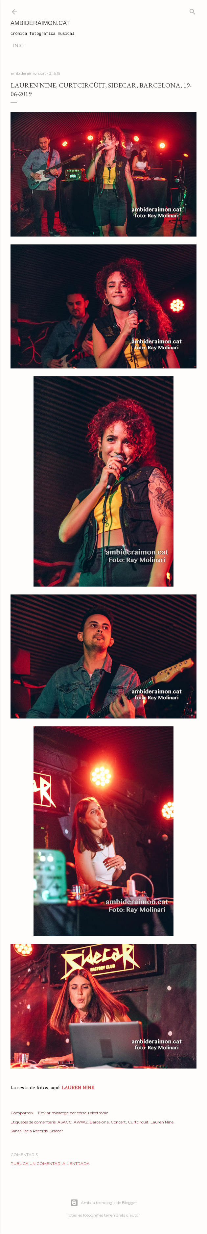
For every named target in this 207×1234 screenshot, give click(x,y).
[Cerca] (192, 10)
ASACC (65, 1122)
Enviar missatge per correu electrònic (73, 1112)
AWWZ (81, 1122)
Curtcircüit (138, 1122)
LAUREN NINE (77, 1088)
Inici (19, 46)
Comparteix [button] (22, 1112)
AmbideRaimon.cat (40, 23)
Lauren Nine (161, 1122)
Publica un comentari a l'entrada (50, 1163)
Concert (118, 1122)
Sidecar (56, 1130)
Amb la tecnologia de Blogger (103, 1203)
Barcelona (99, 1122)
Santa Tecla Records (29, 1130)
